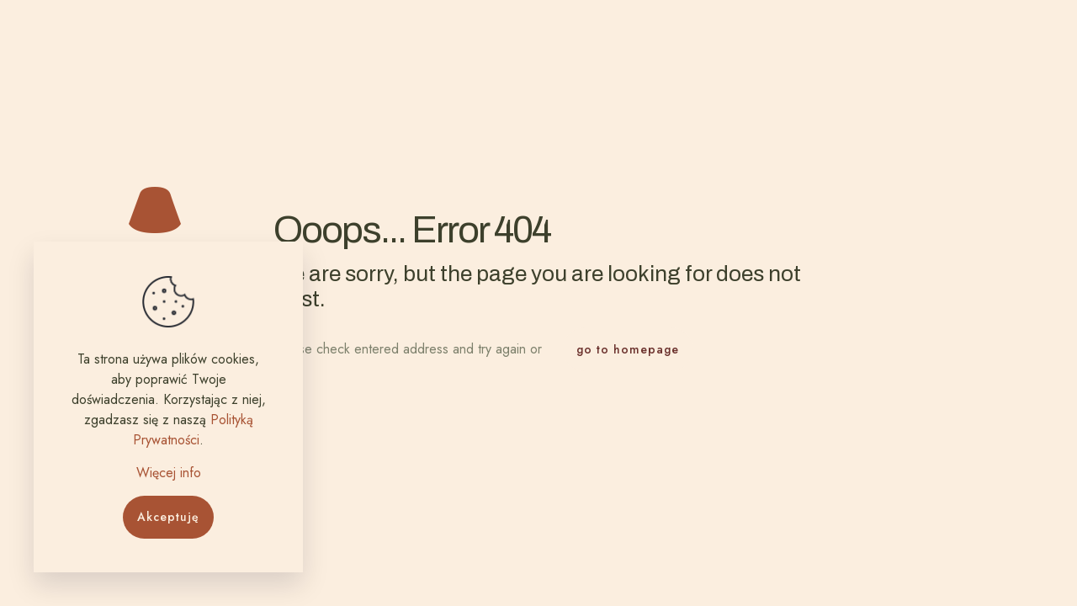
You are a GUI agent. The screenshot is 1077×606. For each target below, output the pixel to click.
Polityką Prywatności (193, 429)
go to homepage (627, 349)
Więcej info (168, 472)
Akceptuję (168, 516)
